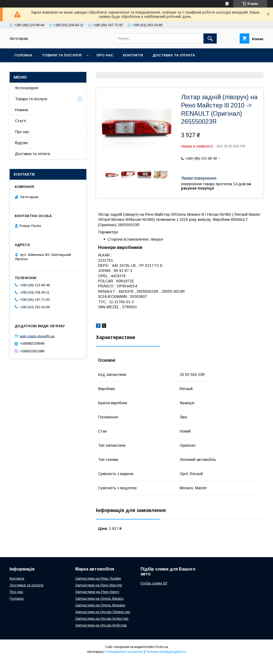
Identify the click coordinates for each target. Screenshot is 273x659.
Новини (21, 110)
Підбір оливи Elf (153, 583)
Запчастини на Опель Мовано (100, 605)
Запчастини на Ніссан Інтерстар (102, 618)
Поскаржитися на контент (124, 652)
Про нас (105, 55)
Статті (20, 121)
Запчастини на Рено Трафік (98, 578)
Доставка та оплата (173, 55)
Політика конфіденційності (166, 652)
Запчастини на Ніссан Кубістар (101, 625)
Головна (23, 55)
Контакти (133, 55)
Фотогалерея (26, 88)
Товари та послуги (62, 55)
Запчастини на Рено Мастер (98, 585)
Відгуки (21, 143)
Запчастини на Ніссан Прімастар (102, 612)
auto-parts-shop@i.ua (37, 336)
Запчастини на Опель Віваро (99, 598)
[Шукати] (210, 38)
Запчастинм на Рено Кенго (97, 592)
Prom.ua (161, 647)
